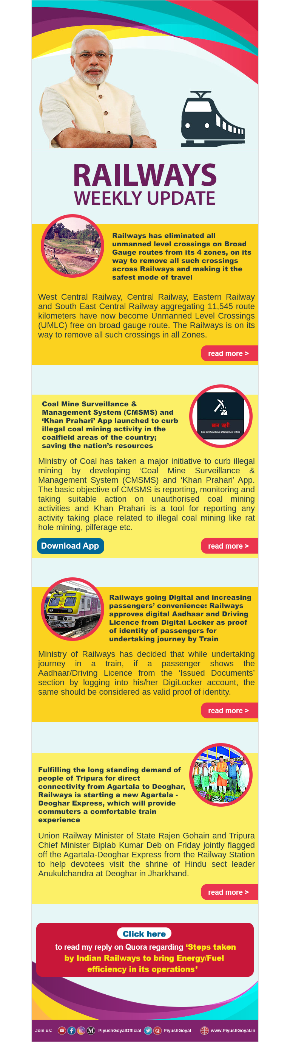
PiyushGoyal (176, 1030)
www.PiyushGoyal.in (232, 1030)
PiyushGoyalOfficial (118, 1030)
